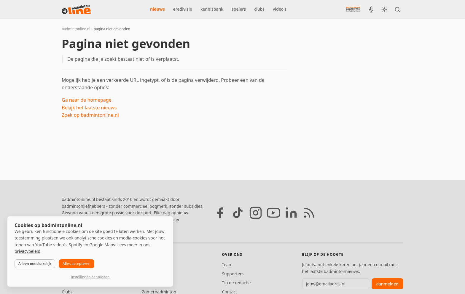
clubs (259, 9)
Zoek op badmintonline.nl (90, 115)
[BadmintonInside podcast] (371, 9)
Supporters (232, 274)
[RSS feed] (309, 212)
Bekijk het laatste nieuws (89, 107)
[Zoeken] (397, 9)
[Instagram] (255, 212)
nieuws (157, 9)
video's (279, 9)
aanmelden (387, 284)
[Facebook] (220, 212)
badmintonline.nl (76, 28)
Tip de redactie (236, 282)
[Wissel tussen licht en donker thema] (384, 9)
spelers (239, 9)
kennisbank (211, 9)
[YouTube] (273, 212)
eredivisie (182, 9)
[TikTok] (237, 212)
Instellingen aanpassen (90, 276)
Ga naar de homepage (87, 100)
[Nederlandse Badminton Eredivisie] (353, 9)
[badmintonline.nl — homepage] (76, 9)
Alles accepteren (76, 263)
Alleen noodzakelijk (34, 263)
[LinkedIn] (291, 212)
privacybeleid (27, 251)
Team (227, 264)
